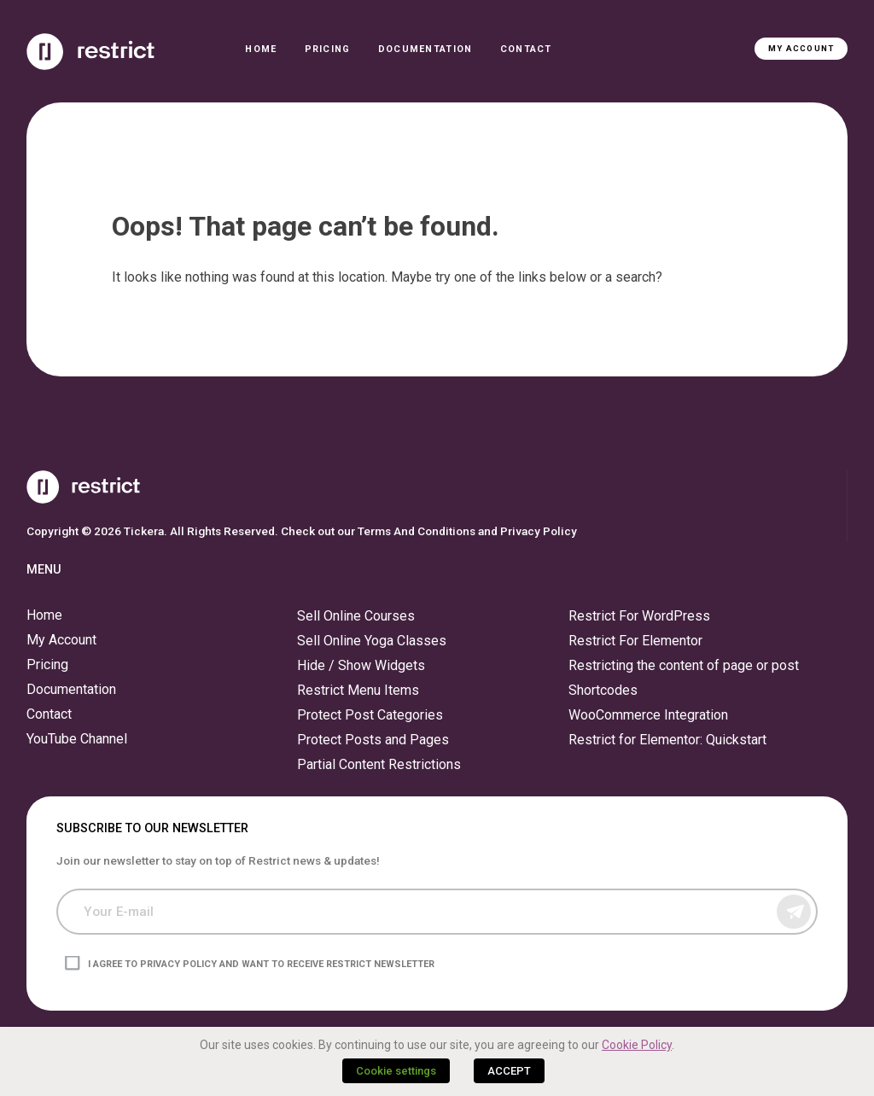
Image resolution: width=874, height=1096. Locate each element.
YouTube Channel (76, 739)
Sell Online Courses (356, 616)
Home (261, 49)
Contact (526, 49)
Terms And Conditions (416, 531)
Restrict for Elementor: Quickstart (667, 740)
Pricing (328, 49)
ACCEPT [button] (509, 1070)
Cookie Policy (637, 1045)
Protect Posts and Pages (373, 740)
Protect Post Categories (370, 715)
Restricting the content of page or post (683, 665)
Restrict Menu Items (358, 690)
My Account (801, 48)
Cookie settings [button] (396, 1070)
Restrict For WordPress (639, 616)
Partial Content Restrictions (379, 764)
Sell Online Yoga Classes (371, 641)
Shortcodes (603, 690)
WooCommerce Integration (648, 715)
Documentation (425, 49)
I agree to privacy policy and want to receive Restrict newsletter (261, 963)
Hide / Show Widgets (361, 665)
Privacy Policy (538, 531)
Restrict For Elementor (635, 641)
